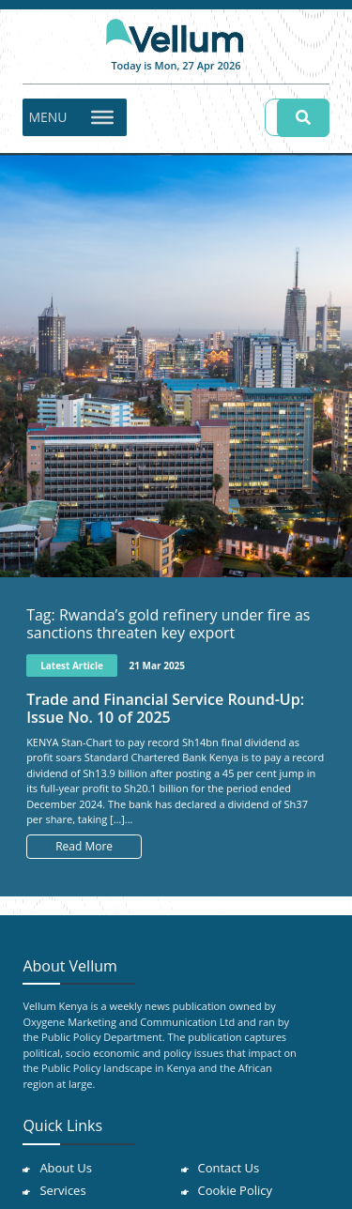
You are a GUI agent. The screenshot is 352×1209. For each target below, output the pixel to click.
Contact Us (229, 1167)
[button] (47, 117)
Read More (84, 846)
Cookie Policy (235, 1190)
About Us (65, 1167)
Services (62, 1190)
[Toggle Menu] (102, 116)
